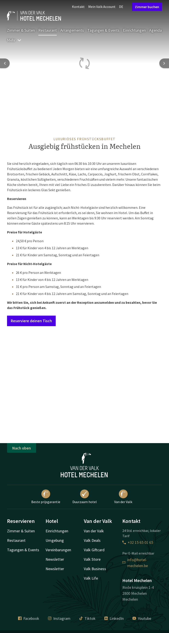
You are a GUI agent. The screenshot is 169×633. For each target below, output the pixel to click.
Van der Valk (123, 496)
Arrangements (72, 30)
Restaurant (47, 30)
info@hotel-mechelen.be (135, 562)
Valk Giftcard (94, 549)
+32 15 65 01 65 (137, 542)
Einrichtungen (134, 30)
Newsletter (55, 559)
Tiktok (87, 618)
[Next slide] (164, 63)
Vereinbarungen (58, 549)
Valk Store (92, 559)
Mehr (14, 40)
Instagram (59, 618)
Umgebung (55, 540)
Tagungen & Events (103, 30)
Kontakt (78, 6)
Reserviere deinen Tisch (31, 320)
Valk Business (95, 568)
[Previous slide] (5, 63)
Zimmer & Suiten (21, 30)
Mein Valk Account (102, 6)
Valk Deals (92, 540)
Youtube (141, 618)
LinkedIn (114, 618)
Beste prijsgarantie (45, 496)
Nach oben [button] (21, 448)
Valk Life (91, 578)
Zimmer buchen (147, 7)
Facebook (28, 618)
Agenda (155, 30)
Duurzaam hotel (84, 496)
